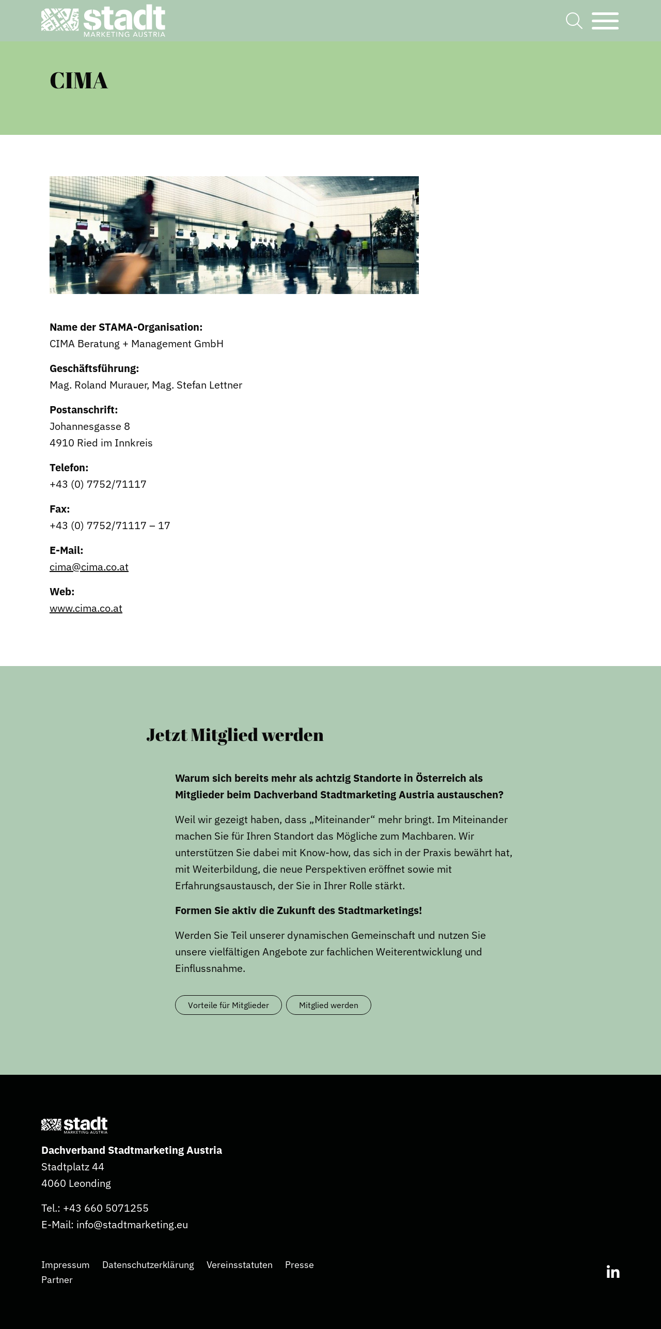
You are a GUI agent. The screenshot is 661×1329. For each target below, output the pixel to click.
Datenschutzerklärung (148, 1265)
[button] (103, 20)
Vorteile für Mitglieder (228, 1005)
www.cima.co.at (86, 608)
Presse (299, 1265)
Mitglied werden (328, 1005)
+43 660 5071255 (106, 1208)
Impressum (65, 1265)
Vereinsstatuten (240, 1265)
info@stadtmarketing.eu (132, 1224)
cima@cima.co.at (89, 567)
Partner (57, 1280)
